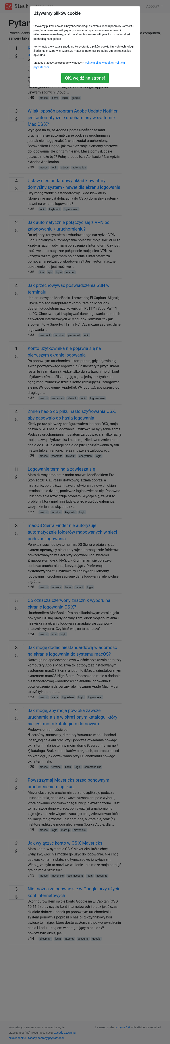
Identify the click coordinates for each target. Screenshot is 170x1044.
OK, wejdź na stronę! (85, 78)
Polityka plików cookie (99, 62)
